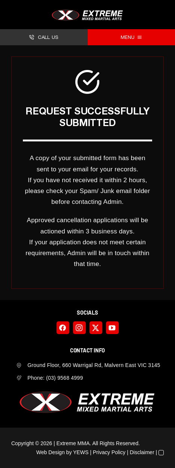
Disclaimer (142, 452)
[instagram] (79, 327)
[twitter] (96, 327)
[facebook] (63, 327)
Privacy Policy (109, 452)
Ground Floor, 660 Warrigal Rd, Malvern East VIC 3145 (93, 365)
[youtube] (112, 327)
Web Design (50, 452)
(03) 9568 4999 (64, 378)
